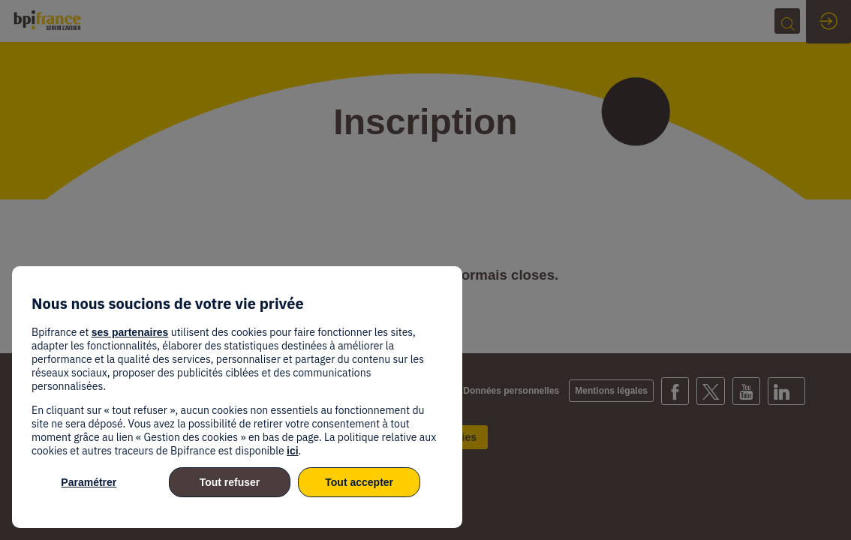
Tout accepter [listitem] (359, 482)
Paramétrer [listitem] (88, 482)
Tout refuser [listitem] (230, 482)
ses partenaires (130, 332)
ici (293, 451)
